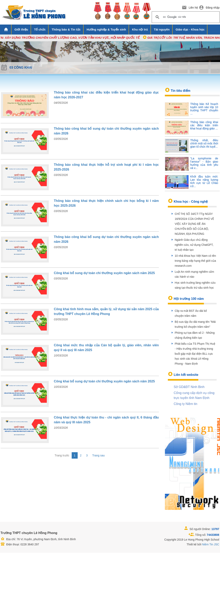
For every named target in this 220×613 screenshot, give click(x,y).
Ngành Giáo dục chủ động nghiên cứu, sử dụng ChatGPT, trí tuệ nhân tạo (194, 244)
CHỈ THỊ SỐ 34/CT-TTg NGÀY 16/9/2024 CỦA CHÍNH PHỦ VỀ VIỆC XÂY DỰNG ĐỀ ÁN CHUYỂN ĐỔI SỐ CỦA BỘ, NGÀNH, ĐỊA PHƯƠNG (194, 223)
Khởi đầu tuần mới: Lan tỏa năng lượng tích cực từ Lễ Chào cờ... (204, 181)
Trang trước (62, 455)
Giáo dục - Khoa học (190, 29)
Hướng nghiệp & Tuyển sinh (106, 29)
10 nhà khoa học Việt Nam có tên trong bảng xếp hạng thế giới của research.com (195, 260)
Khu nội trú (140, 29)
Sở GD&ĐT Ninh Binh (189, 387)
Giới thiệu (21, 29)
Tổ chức (40, 29)
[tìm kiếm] (185, 17)
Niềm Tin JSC (210, 544)
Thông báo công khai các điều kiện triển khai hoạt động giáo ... (204, 125)
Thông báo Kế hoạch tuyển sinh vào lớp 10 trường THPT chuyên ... (204, 108)
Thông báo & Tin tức (66, 29)
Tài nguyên (162, 29)
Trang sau (98, 455)
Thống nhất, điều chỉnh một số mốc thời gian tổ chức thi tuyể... (204, 143)
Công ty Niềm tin (185, 404)
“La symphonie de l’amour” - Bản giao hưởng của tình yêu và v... (204, 163)
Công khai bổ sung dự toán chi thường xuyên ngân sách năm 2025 (104, 273)
